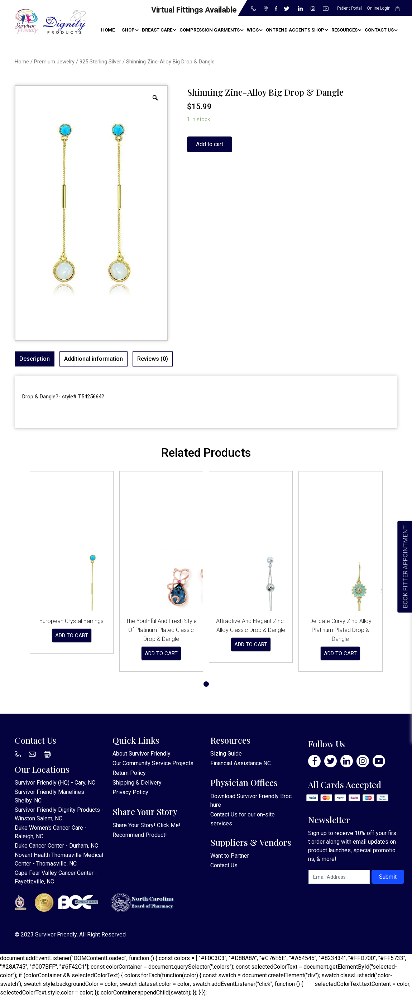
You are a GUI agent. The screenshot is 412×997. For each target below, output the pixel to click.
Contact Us (224, 814)
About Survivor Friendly (141, 753)
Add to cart (209, 144)
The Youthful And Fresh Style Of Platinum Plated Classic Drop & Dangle (161, 630)
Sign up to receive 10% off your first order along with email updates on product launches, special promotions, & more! (352, 846)
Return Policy (129, 773)
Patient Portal (349, 8)
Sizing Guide (226, 753)
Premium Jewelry (54, 61)
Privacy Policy (130, 792)
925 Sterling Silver (100, 61)
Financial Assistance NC (240, 763)
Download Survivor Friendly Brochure (251, 800)
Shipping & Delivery (137, 782)
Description (34, 358)
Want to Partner (229, 855)
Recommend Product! (139, 834)
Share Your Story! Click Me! (146, 825)
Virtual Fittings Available (194, 9)
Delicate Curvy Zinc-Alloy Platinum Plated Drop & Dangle (341, 630)
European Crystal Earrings (71, 621)
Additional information (93, 358)
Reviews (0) (152, 358)
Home (22, 61)
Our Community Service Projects (152, 763)
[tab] (34, 358)
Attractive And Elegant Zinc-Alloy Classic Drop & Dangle (251, 625)
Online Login (379, 8)
